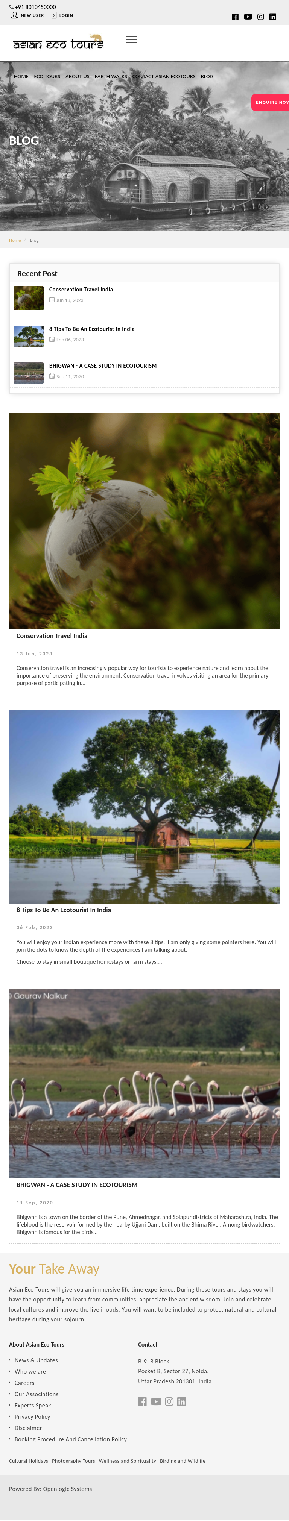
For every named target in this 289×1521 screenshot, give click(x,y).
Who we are (30, 1371)
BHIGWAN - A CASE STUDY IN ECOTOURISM (103, 366)
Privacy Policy (32, 1417)
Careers (25, 1383)
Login (61, 15)
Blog (207, 76)
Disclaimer (28, 1428)
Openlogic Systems (67, 1489)
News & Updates (36, 1360)
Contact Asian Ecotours (164, 76)
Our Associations (37, 1394)
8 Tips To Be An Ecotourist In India (92, 329)
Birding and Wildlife (182, 1461)
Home (21, 76)
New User (27, 15)
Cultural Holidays (28, 1461)
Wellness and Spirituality (127, 1461)
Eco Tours (47, 76)
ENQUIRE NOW (272, 102)
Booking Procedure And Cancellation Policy (71, 1439)
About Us (77, 76)
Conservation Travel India (81, 290)
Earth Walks (111, 76)
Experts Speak (33, 1405)
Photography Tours (73, 1461)
